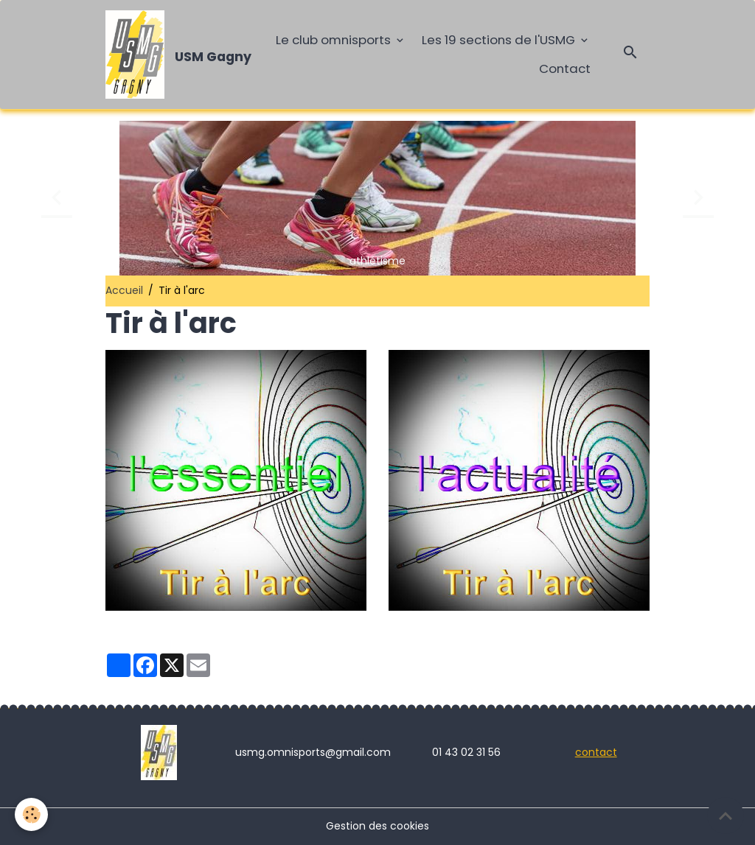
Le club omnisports (335, 40)
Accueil (124, 290)
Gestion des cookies (377, 825)
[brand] (172, 54)
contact (596, 752)
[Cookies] (31, 814)
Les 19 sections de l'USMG (500, 40)
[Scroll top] (725, 815)
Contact (565, 68)
